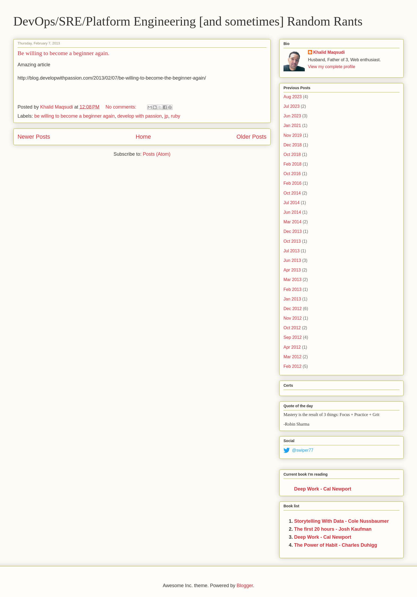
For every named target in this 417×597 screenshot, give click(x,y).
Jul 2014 (291, 202)
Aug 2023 (292, 96)
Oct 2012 (292, 328)
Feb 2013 (292, 289)
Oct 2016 (292, 173)
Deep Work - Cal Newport (322, 489)
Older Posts (251, 136)
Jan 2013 (292, 299)
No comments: (122, 107)
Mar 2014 (292, 222)
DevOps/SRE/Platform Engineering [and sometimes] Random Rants (187, 21)
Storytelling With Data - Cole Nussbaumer (341, 521)
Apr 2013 (292, 270)
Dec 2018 (292, 145)
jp (166, 116)
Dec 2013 (292, 231)
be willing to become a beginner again (74, 116)
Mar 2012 (292, 357)
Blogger (245, 585)
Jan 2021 (292, 125)
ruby (175, 116)
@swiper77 (298, 450)
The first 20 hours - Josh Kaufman (333, 529)
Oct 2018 (292, 154)
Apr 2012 (292, 347)
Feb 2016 (292, 183)
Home (143, 136)
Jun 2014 (292, 212)
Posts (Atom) (156, 154)
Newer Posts (34, 136)
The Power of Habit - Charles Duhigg (335, 545)
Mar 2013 (292, 279)
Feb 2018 (292, 164)
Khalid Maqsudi (329, 52)
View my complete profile (331, 66)
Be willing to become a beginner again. (63, 53)
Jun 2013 (292, 260)
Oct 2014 (292, 193)
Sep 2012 (292, 337)
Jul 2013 (291, 251)
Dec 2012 (292, 308)
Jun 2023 (292, 116)
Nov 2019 (292, 135)
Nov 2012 (292, 318)
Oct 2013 (292, 241)
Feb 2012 (292, 366)
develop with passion (139, 116)
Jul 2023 (291, 106)
